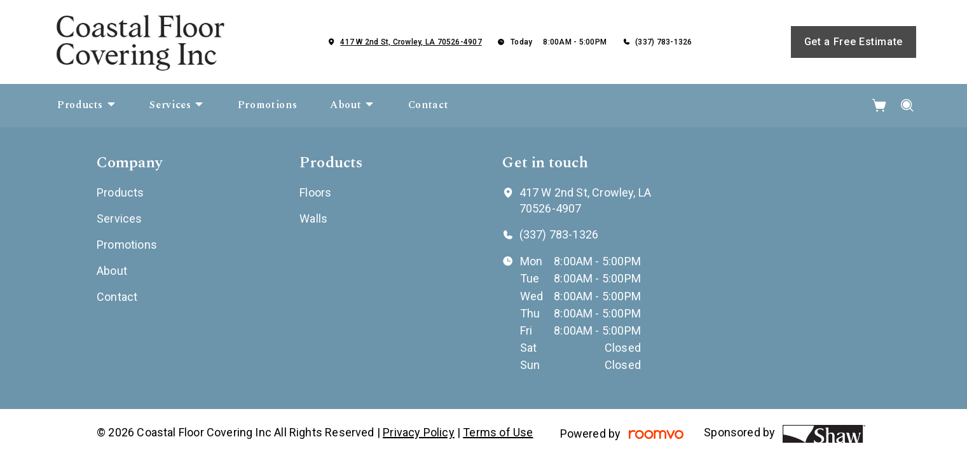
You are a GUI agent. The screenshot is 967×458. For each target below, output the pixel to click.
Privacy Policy (419, 432)
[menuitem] (87, 105)
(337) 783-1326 (663, 42)
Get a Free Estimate (853, 42)
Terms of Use (498, 432)
